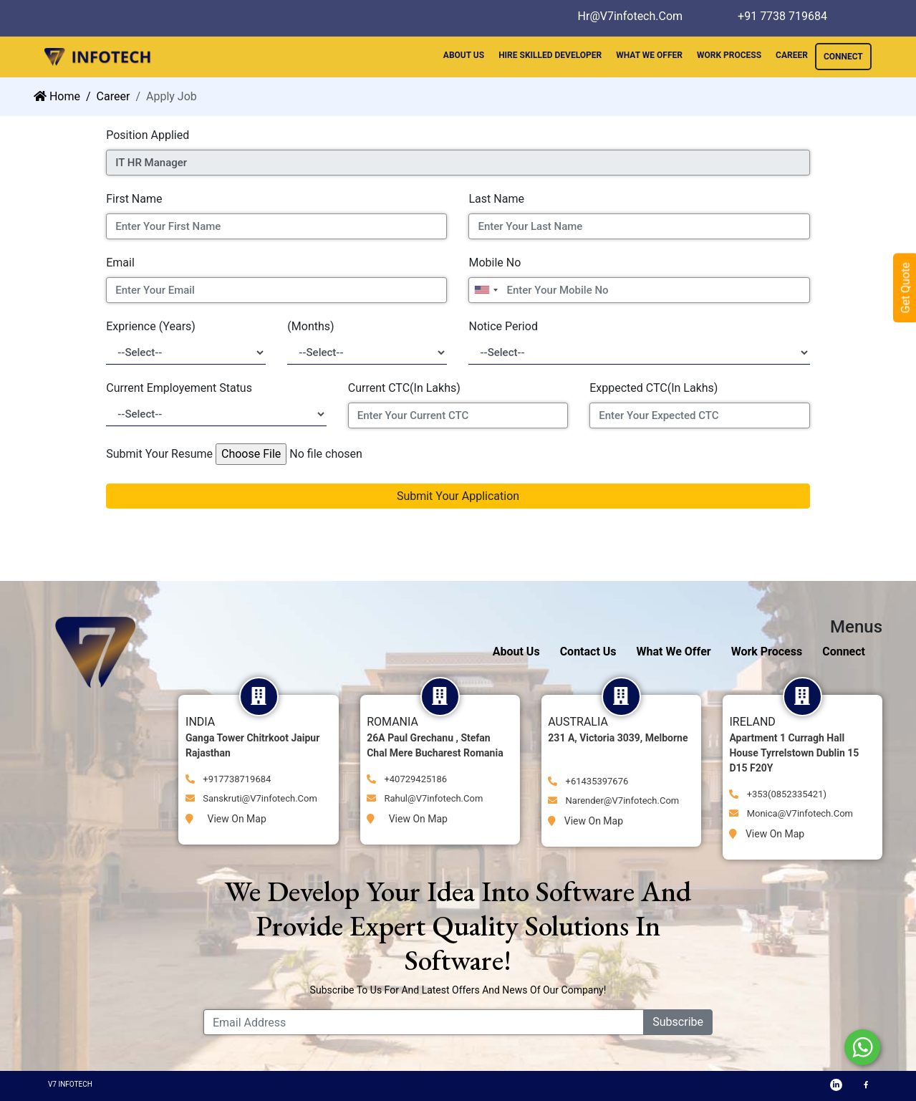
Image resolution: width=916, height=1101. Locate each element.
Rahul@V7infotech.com (425, 798)
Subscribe (677, 1022)
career (113, 96)
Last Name (496, 199)
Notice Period (502, 326)
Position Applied (147, 135)
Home (57, 96)
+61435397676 (588, 781)
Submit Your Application (458, 496)
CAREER (792, 55)
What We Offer (674, 651)
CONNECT (843, 57)
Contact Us (588, 651)
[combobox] (485, 290)
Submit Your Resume (159, 454)
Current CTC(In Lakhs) (404, 388)
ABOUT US (463, 55)
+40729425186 (407, 779)
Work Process (767, 651)
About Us (516, 651)
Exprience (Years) (151, 326)
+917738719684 (228, 779)
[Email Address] (423, 1022)
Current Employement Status (179, 388)
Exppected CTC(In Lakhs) (653, 388)
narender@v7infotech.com (613, 800)
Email (120, 262)
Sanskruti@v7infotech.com (251, 798)
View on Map (225, 818)
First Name (134, 199)
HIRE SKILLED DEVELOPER (550, 55)
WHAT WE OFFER (649, 55)
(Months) (310, 326)
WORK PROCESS (729, 55)
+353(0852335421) (777, 794)
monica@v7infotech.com (791, 813)
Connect (843, 651)
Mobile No (494, 262)
